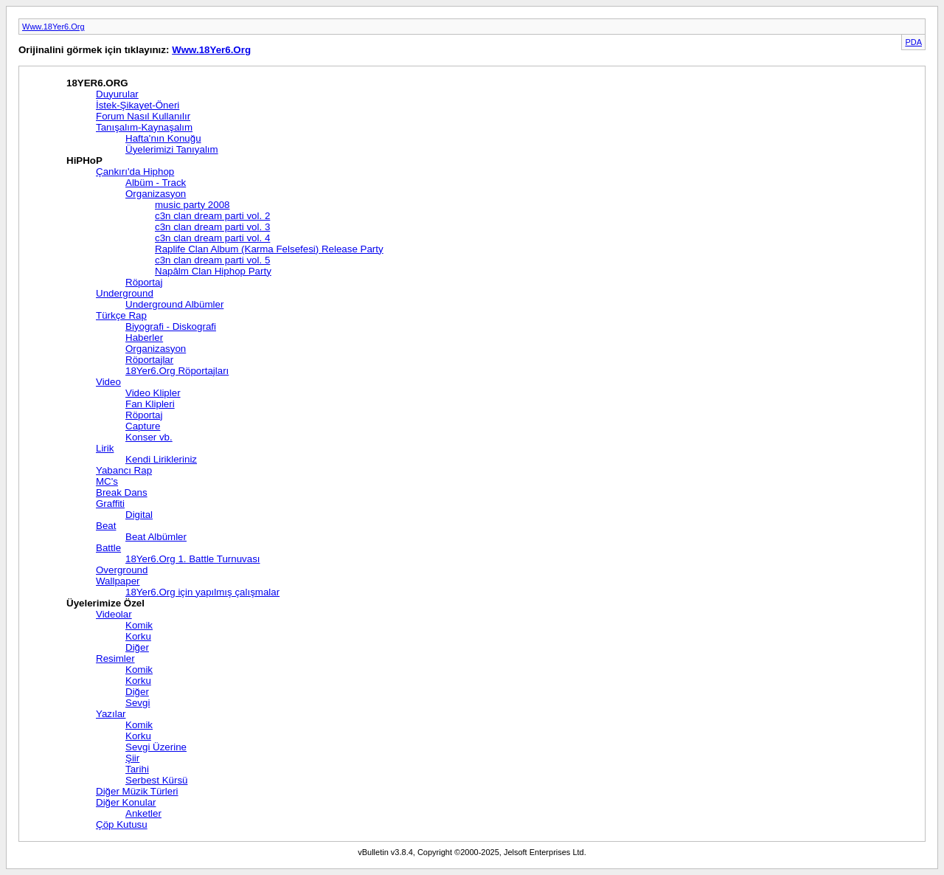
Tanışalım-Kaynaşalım (144, 127)
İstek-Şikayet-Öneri (137, 105)
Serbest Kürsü (156, 780)
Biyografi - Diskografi (170, 326)
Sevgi (137, 702)
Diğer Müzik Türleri (137, 791)
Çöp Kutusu (122, 824)
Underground (124, 293)
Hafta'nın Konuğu (163, 138)
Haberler (144, 337)
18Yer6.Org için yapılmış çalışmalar (202, 592)
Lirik (105, 448)
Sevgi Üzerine (156, 747)
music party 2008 (192, 204)
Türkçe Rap (121, 315)
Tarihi (137, 769)
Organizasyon (155, 193)
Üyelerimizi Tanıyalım (171, 149)
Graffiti (110, 503)
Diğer (137, 647)
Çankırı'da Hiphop (135, 171)
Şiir (132, 758)
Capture (142, 426)
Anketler (143, 813)
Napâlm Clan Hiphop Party (213, 271)
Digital (139, 514)
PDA (913, 42)
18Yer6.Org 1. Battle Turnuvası (192, 558)
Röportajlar (149, 359)
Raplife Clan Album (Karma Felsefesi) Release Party (269, 249)
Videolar (114, 614)
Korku (138, 636)
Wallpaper (118, 581)
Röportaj (143, 282)
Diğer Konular (126, 802)
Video (108, 381)
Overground (122, 569)
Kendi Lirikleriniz (161, 459)
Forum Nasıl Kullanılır (143, 116)
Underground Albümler (174, 304)
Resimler (115, 658)
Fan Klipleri (150, 403)
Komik (139, 625)
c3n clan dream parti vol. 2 (212, 215)
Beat (106, 525)
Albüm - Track (155, 182)
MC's (107, 481)
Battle (108, 547)
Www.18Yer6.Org (53, 26)
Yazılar (111, 713)
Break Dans (122, 492)
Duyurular (117, 94)
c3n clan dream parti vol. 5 (212, 260)
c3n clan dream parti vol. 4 (212, 237)
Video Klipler (153, 392)
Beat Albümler (156, 536)
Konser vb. (149, 437)
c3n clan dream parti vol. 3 (212, 226)
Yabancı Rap (124, 470)
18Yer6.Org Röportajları (177, 370)
